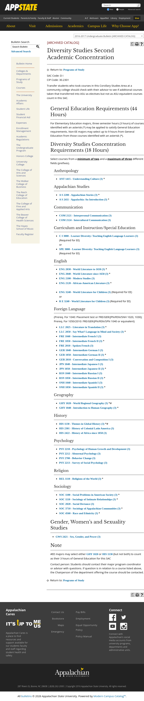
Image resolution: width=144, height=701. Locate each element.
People (120, 9)
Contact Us (57, 612)
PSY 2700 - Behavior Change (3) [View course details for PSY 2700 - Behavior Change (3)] (77, 458)
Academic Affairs (21, 102)
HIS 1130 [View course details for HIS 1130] (107, 554)
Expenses (21, 122)
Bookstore (58, 618)
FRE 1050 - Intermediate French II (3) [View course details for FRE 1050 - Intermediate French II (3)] (80, 341)
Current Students (11, 18)
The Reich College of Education (21, 195)
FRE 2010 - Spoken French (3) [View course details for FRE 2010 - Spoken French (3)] (76, 345)
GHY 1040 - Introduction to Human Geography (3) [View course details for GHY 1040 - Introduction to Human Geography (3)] (87, 407)
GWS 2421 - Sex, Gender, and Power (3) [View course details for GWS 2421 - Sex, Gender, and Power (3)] (78, 536)
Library (113, 18)
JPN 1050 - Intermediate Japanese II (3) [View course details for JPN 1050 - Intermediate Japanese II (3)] (81, 368)
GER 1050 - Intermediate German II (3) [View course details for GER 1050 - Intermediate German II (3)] (81, 354)
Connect (115, 610)
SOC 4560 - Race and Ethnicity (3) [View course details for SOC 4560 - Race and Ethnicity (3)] (78, 513)
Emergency (57, 631)
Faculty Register (25, 234)
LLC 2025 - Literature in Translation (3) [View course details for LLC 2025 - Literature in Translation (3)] (81, 327)
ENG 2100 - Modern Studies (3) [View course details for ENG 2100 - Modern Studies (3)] (77, 278)
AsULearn (94, 18)
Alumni (56, 18)
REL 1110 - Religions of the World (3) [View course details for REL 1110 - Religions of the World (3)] (80, 478)
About (10, 26)
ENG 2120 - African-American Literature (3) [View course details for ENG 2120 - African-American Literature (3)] (84, 283)
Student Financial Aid (23, 116)
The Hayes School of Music (25, 227)
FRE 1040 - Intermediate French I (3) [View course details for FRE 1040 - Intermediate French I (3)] (80, 336)
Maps (61, 625)
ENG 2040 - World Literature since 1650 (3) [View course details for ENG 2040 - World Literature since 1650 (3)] (83, 273)
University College (21, 163)
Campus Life (97, 26)
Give (137, 18)
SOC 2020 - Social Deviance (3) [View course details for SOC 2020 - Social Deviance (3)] (76, 504)
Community (66, 18)
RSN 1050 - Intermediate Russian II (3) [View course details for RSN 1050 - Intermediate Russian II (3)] (81, 378)
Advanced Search (21, 51)
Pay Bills (80, 612)
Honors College (24, 156)
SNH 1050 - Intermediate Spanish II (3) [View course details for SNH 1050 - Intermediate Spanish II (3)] (81, 387)
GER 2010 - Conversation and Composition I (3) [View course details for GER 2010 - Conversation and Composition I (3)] (86, 359)
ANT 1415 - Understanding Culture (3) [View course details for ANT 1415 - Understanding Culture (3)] (81, 178)
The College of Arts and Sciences (24, 172)
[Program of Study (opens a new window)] (132, 44)
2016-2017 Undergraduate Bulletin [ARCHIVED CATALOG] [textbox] (105, 36)
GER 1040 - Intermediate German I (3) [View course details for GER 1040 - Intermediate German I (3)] (81, 350)
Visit (32, 26)
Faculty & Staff (44, 18)
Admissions (53, 26)
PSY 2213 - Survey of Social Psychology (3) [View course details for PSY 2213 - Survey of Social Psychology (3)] (83, 462)
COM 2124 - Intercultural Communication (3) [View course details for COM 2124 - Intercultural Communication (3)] (85, 220)
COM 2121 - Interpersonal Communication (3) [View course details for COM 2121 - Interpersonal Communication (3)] (85, 215)
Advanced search (134, 9)
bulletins (26, 696)
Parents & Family (28, 18)
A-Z (86, 18)
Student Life (23, 108)
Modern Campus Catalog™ (109, 696)
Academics (76, 26)
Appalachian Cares (16, 612)
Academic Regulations (22, 138)
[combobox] (109, 36)
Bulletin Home (24, 63)
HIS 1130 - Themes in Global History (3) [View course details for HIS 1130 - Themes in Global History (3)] (81, 423)
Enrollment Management (23, 130)
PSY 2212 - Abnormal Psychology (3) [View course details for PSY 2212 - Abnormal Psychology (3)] (80, 453)
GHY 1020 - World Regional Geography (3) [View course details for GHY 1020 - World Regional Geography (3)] (83, 403)
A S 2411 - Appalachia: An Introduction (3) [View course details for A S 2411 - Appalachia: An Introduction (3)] (83, 199)
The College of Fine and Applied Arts (24, 206)
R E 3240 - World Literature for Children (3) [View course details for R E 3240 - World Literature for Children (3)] (84, 301)
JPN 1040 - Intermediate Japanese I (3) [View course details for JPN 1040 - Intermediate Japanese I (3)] (81, 364)
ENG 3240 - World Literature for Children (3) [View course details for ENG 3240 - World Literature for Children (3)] (85, 292)
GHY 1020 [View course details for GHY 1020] (92, 554)
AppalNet (104, 18)
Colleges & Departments (23, 72)
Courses (20, 87)
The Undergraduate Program (24, 147)
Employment (124, 18)
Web (110, 9)
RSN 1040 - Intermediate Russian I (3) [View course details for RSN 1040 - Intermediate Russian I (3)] (80, 373)
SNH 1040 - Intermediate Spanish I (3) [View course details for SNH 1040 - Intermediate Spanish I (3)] (80, 382)
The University (24, 95)
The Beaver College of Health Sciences (25, 217)
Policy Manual (84, 636)
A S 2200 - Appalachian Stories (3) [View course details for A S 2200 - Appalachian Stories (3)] (78, 195)
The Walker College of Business (22, 183)
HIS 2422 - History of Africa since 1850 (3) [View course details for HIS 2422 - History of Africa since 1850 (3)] (83, 433)
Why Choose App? (125, 26)
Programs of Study (23, 81)
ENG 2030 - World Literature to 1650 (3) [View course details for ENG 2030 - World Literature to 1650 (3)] (82, 269)
